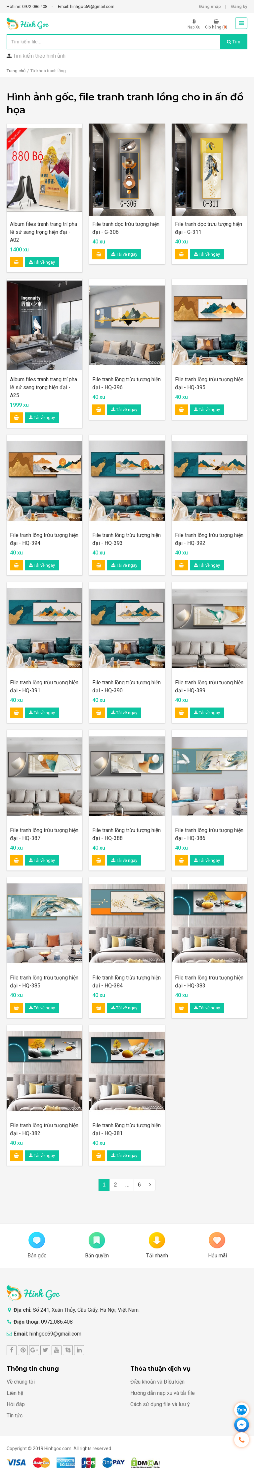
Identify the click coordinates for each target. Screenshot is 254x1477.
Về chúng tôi (21, 1382)
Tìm (233, 41)
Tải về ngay (42, 262)
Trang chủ (16, 71)
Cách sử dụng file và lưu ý (160, 1404)
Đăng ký (239, 6)
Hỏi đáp (16, 1404)
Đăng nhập (210, 6)
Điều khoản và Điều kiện (157, 1382)
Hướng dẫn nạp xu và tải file (162, 1393)
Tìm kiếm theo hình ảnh (39, 56)
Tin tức (14, 1415)
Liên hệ (15, 1393)
